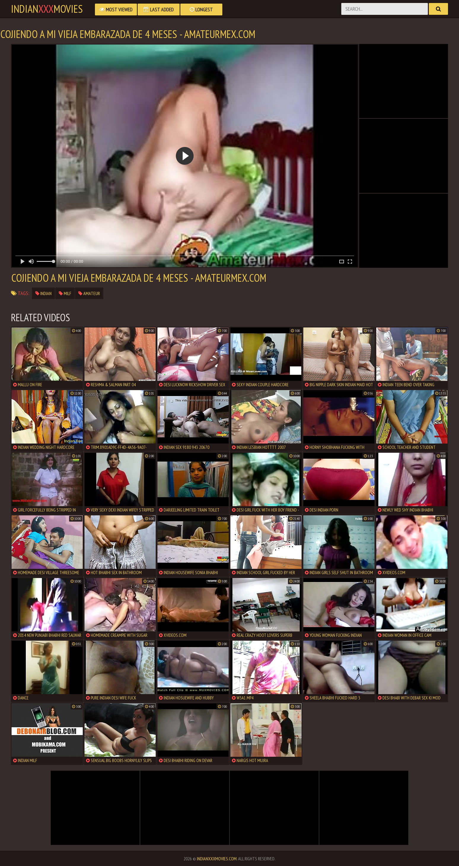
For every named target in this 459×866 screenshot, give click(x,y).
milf (65, 293)
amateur (89, 293)
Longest (201, 9)
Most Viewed (116, 9)
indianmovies (47, 9)
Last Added (159, 9)
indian (43, 293)
